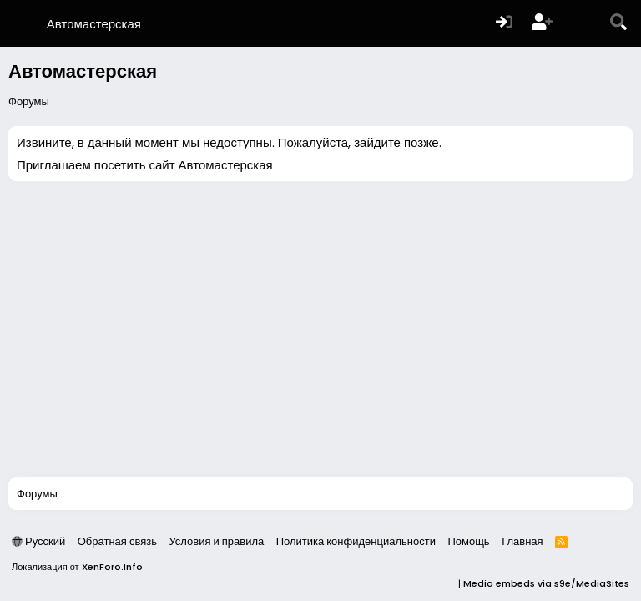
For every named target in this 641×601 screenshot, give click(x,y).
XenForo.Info (112, 566)
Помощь (468, 541)
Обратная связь (117, 541)
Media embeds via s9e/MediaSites (546, 583)
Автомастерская (94, 24)
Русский (38, 541)
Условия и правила (216, 541)
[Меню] (23, 23)
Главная (522, 541)
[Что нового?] (581, 24)
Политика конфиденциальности (356, 541)
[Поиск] (618, 24)
